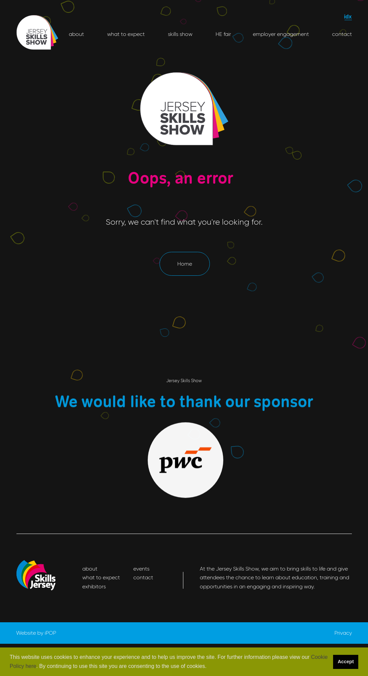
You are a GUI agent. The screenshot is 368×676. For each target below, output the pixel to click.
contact (341, 34)
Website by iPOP (36, 633)
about (76, 34)
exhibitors (94, 586)
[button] (209, 667)
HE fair (222, 34)
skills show (179, 34)
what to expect (125, 34)
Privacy (343, 633)
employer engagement (281, 34)
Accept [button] (346, 661)
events (141, 569)
